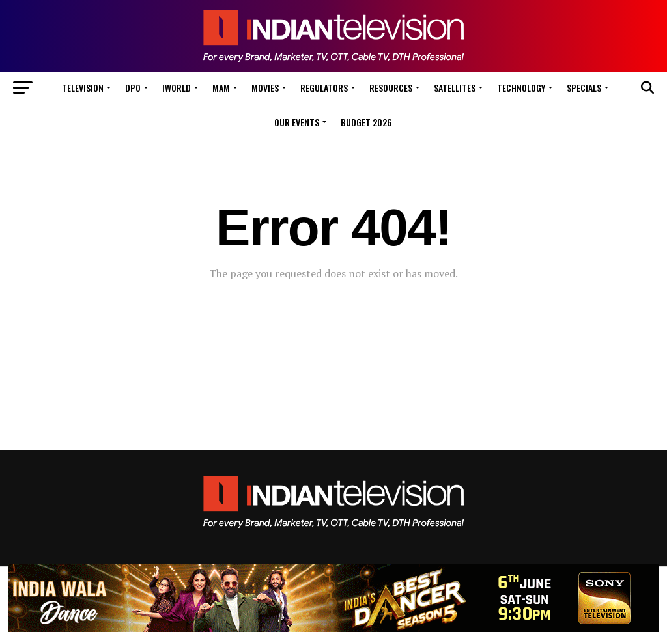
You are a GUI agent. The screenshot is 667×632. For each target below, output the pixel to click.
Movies (265, 87)
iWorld (176, 87)
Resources (390, 87)
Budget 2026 (366, 122)
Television (83, 87)
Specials (584, 87)
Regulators (324, 87)
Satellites (454, 87)
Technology (521, 87)
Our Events (296, 122)
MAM (221, 87)
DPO (133, 87)
